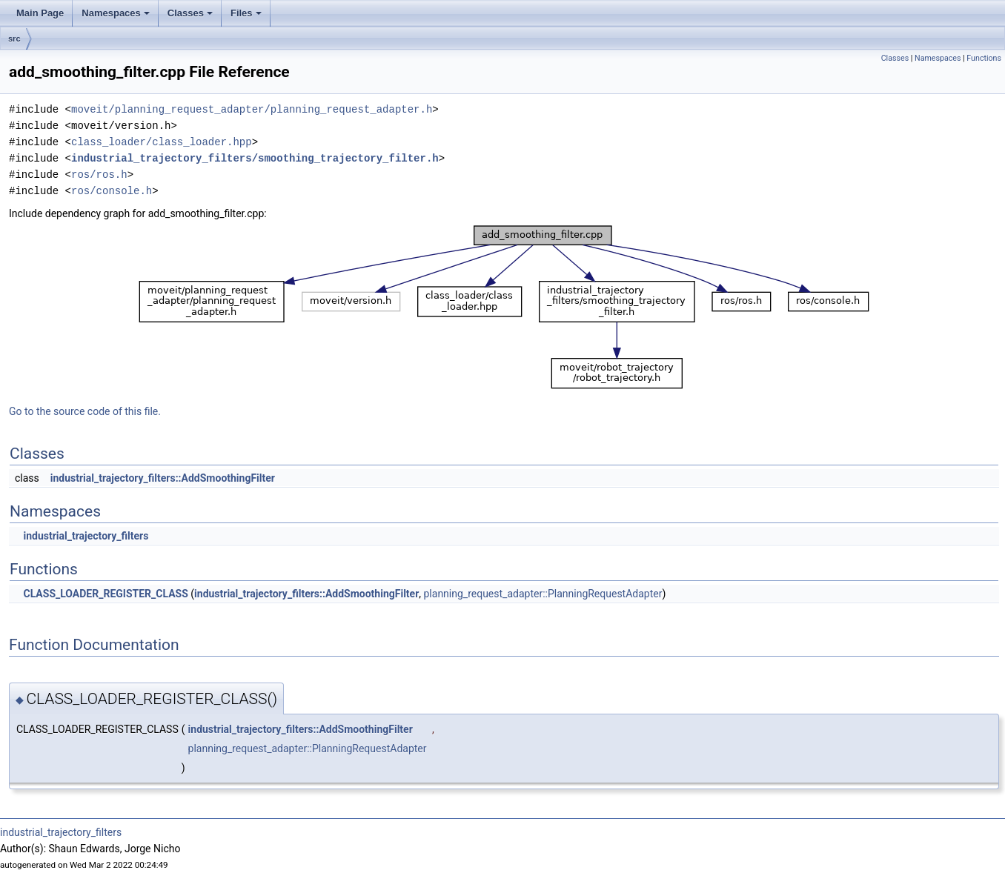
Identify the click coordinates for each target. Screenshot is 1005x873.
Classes (190, 13)
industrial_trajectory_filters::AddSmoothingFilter (162, 478)
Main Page (40, 13)
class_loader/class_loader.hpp (161, 142)
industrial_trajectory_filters (85, 536)
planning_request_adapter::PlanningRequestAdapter (543, 594)
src (14, 38)
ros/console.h (111, 191)
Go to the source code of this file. (85, 411)
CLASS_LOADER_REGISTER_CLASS (105, 594)
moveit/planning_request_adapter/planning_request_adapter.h (251, 109)
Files (246, 13)
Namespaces (116, 13)
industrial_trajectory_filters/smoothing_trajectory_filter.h (255, 158)
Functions (983, 58)
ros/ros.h (99, 174)
